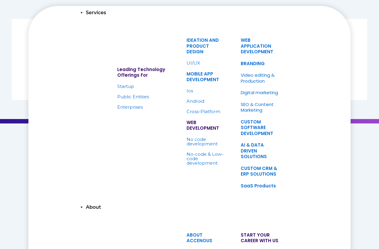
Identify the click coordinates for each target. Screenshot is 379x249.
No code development (202, 141)
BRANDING (253, 63)
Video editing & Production (257, 78)
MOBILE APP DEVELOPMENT (203, 77)
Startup (125, 86)
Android (195, 101)
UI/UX (193, 63)
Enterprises (130, 107)
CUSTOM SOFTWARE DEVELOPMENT (257, 127)
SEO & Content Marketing (257, 107)
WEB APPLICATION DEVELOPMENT (257, 46)
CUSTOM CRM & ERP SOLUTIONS (259, 171)
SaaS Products (258, 186)
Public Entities (133, 96)
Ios (190, 91)
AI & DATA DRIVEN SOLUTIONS (254, 151)
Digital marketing (259, 92)
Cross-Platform (203, 111)
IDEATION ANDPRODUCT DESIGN (203, 46)
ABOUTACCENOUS (199, 238)
